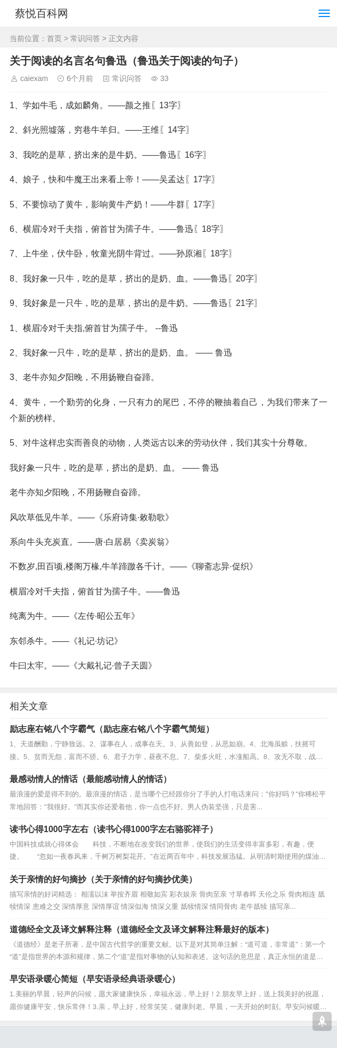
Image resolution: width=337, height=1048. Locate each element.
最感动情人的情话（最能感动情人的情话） (90, 779)
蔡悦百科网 (41, 13)
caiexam (34, 78)
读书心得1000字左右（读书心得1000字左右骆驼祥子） (114, 829)
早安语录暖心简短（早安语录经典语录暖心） (95, 978)
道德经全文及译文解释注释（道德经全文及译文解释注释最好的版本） (142, 929)
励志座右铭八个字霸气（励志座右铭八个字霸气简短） (112, 728)
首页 (54, 38)
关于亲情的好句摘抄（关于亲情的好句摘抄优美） (103, 879)
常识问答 (85, 38)
